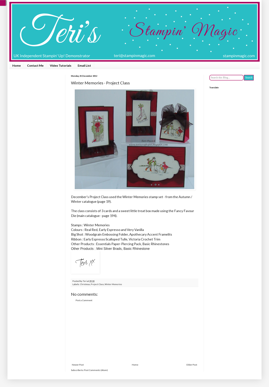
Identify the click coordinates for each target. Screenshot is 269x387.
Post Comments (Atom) (96, 370)
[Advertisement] (134, 333)
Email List (84, 65)
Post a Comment (84, 300)
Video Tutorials (60, 65)
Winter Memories (113, 284)
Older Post (191, 364)
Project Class (97, 284)
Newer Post (78, 364)
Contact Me (35, 65)
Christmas (85, 284)
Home (16, 65)
